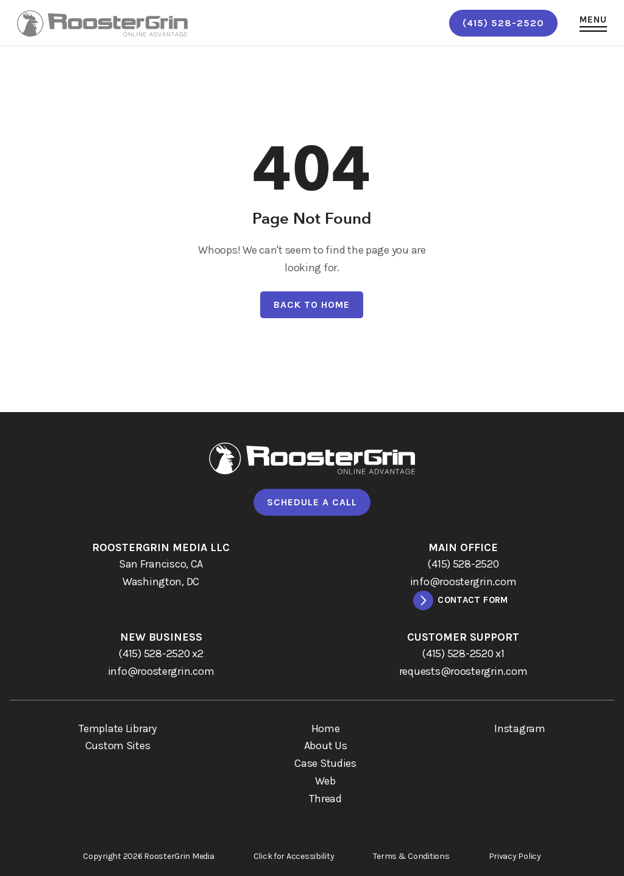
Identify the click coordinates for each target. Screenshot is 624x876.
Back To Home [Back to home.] (312, 304)
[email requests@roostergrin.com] (463, 671)
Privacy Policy (515, 856)
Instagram (519, 728)
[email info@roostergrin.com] (463, 582)
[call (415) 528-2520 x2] (161, 654)
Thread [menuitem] (325, 798)
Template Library (118, 728)
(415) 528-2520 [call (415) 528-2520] (503, 23)
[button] (593, 23)
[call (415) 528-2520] (463, 564)
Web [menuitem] (325, 781)
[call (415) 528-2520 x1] (463, 654)
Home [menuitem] (325, 728)
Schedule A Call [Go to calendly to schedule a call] (312, 502)
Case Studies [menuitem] (325, 763)
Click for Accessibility (294, 856)
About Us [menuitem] (325, 745)
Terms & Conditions (411, 856)
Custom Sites (118, 745)
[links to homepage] (102, 23)
